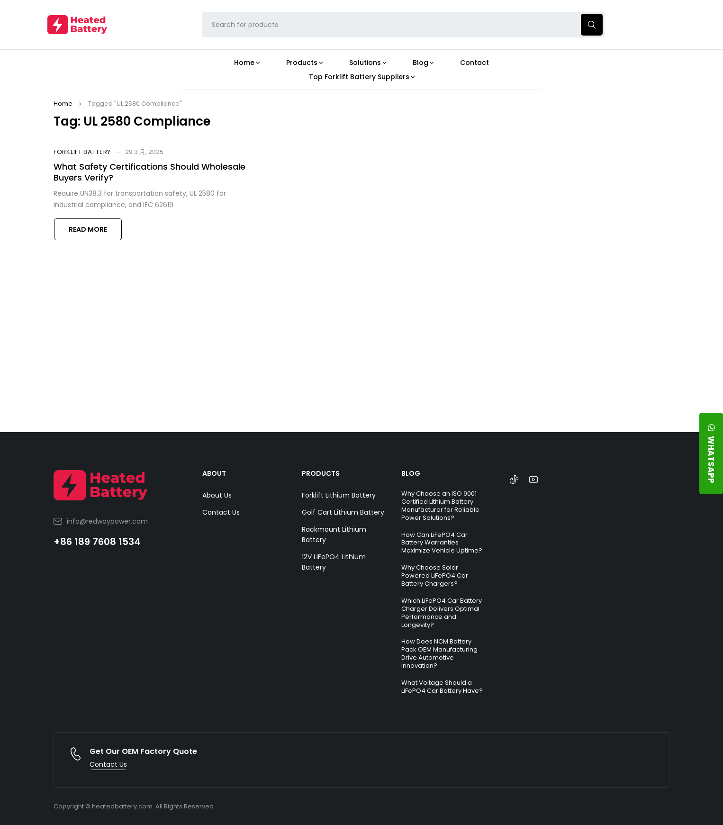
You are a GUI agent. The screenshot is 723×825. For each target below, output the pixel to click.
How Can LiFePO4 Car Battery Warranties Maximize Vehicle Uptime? (441, 542)
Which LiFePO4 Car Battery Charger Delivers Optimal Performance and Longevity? (441, 612)
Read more (88, 229)
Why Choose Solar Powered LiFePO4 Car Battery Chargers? (434, 575)
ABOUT (214, 473)
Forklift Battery (82, 152)
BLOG (410, 473)
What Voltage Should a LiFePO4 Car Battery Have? (442, 686)
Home (63, 103)
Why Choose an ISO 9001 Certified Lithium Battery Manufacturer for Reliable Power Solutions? (440, 505)
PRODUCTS (321, 473)
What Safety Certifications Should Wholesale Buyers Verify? (149, 172)
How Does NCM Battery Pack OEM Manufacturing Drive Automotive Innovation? (439, 653)
